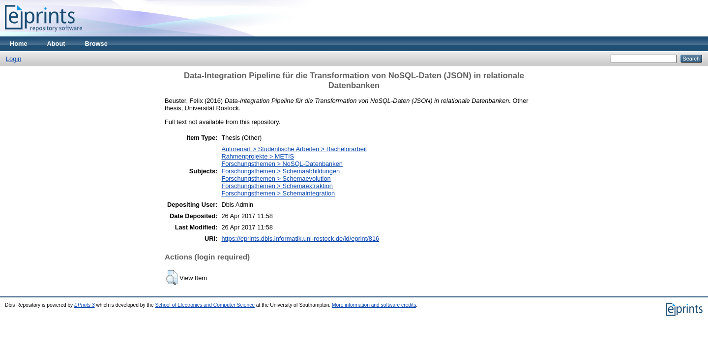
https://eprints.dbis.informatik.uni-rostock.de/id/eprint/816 (300, 238)
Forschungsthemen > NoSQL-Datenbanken (281, 163)
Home (19, 43)
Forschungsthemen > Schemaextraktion (277, 186)
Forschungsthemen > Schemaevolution (275, 178)
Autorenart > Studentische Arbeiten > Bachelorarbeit (294, 149)
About (56, 43)
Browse (96, 43)
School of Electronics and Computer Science (205, 305)
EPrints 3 (84, 305)
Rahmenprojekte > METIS (257, 156)
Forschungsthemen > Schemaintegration (278, 193)
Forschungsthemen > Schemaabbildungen (280, 171)
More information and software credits (374, 305)
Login (13, 59)
